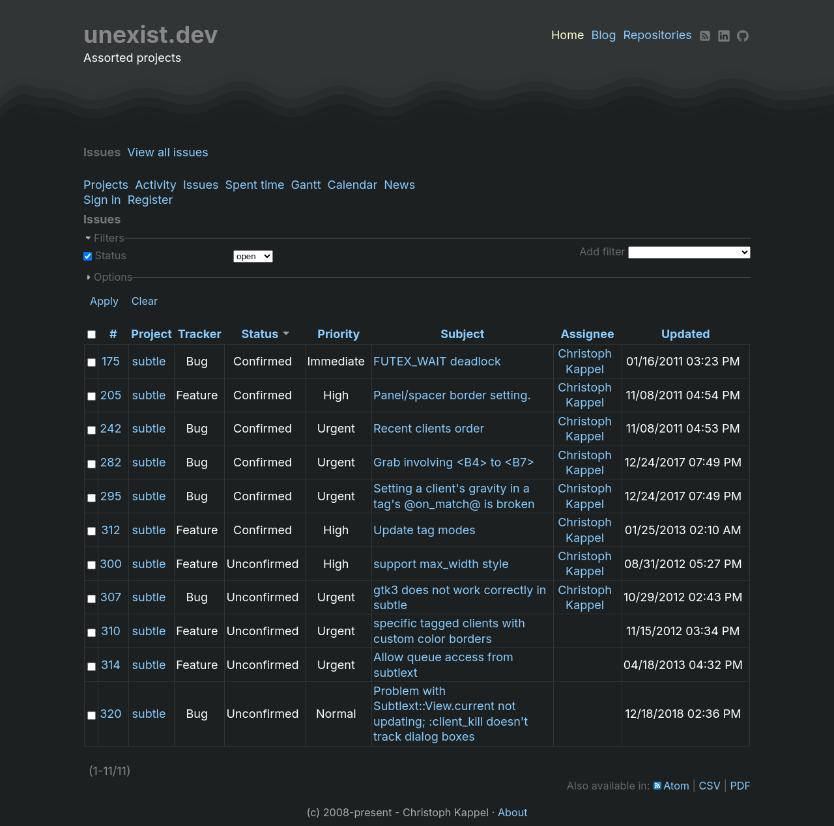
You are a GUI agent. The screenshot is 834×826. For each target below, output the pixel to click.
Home (567, 35)
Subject (462, 334)
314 (111, 665)
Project (151, 334)
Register (150, 199)
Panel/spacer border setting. (452, 395)
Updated (685, 334)
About (513, 812)
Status (109, 255)
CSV (710, 785)
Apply (104, 300)
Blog (603, 35)
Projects (105, 185)
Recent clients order (428, 428)
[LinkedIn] (724, 34)
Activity (156, 185)
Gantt (306, 185)
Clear (145, 300)
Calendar (353, 185)
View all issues (171, 152)
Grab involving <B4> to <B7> (453, 462)
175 (111, 361)
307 (110, 597)
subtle (149, 361)
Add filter (602, 251)
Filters (109, 237)
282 (110, 462)
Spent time (254, 185)
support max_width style (441, 564)
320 (110, 713)
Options (113, 276)
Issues (200, 185)
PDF (740, 785)
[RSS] (705, 34)
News (399, 185)
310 (111, 631)
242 (110, 428)
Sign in (102, 199)
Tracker (200, 334)
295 (111, 496)
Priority (338, 334)
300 (111, 564)
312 (110, 530)
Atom (676, 785)
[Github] (743, 34)
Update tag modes (424, 530)
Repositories (658, 35)
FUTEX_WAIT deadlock (437, 361)
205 (110, 395)
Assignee (587, 334)
